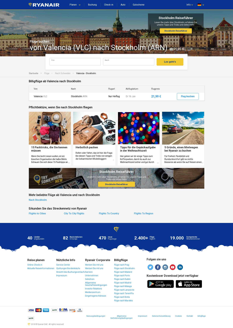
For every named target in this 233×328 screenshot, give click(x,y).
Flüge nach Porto (122, 275)
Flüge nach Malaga (123, 286)
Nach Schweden (62, 73)
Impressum (61, 275)
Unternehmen (91, 275)
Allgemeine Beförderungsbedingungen (122, 317)
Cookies (178, 316)
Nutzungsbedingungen (95, 316)
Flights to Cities (37, 213)
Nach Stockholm (38, 199)
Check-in (108, 4)
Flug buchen (188, 96)
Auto (123, 4)
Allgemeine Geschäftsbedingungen (96, 284)
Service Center (63, 265)
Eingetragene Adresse (95, 296)
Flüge (46, 73)
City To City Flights (74, 213)
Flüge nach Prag (121, 265)
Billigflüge (202, 316)
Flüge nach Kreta (122, 297)
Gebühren (89, 279)
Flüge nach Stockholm (124, 268)
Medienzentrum (92, 292)
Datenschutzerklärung (161, 316)
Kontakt (190, 316)
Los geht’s (170, 62)
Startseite (33, 73)
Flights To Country (109, 213)
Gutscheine (138, 4)
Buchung (92, 4)
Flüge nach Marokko (123, 300)
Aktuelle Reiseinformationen (40, 268)
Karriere (89, 272)
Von (53, 60)
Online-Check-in (34, 265)
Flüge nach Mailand (123, 272)
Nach (107, 60)
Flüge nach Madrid (122, 283)
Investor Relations (93, 288)
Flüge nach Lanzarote (124, 290)
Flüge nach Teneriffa (124, 293)
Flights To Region (143, 213)
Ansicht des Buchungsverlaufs (70, 272)
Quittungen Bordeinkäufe (68, 268)
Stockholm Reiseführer (175, 31)
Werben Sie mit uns (94, 265)
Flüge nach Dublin (122, 279)
